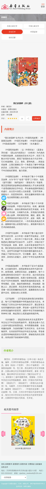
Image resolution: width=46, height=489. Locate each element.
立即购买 (36, 118)
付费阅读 (31, 464)
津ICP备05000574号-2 (37, 484)
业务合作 (4, 467)
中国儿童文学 (34, 26)
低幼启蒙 (12, 37)
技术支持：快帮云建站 (23, 486)
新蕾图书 (8, 464)
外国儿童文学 (12, 26)
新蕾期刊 (16, 464)
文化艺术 (12, 32)
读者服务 (38, 464)
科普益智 (33, 32)
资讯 (3, 464)
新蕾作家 (23, 464)
